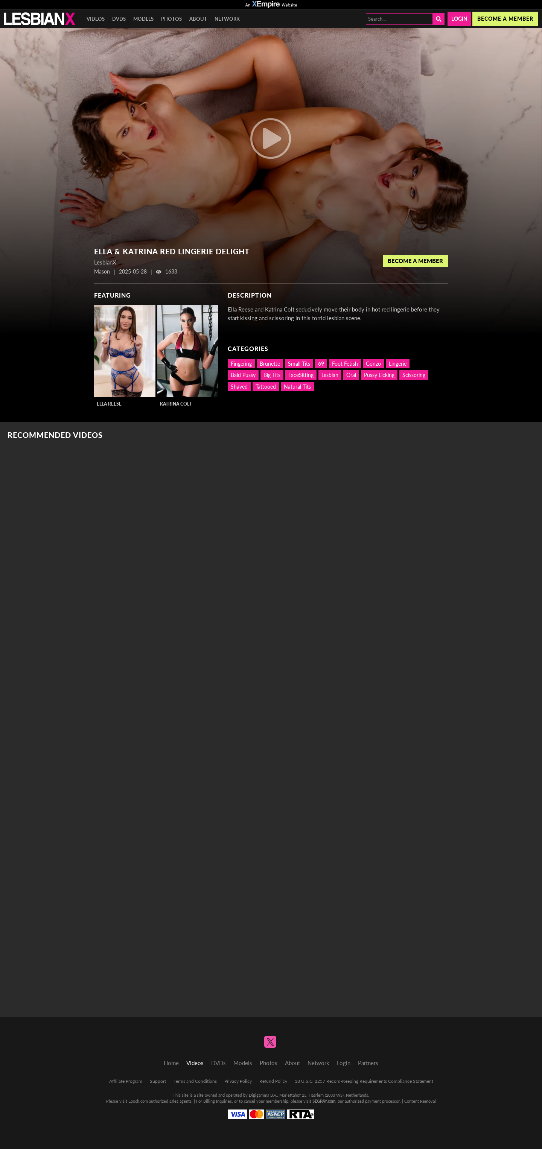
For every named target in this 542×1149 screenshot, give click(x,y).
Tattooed (266, 386)
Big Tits (271, 375)
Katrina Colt (176, 404)
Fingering (241, 363)
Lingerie (397, 363)
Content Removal (420, 1101)
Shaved (239, 386)
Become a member (505, 18)
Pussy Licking (379, 375)
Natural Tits (297, 386)
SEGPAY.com (323, 1101)
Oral (351, 375)
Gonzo (373, 363)
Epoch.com (138, 1101)
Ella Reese (109, 404)
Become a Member (415, 260)
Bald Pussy (243, 375)
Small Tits (299, 363)
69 (321, 363)
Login (459, 18)
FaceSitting (301, 375)
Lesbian (329, 375)
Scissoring (413, 375)
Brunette (270, 363)
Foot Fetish (345, 363)
